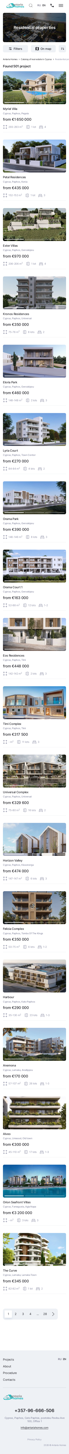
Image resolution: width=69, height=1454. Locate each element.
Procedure (10, 1373)
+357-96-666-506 (34, 1410)
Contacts (9, 1379)
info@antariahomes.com (34, 1427)
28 (45, 1314)
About (7, 1366)
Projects (8, 1359)
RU (39, 5)
